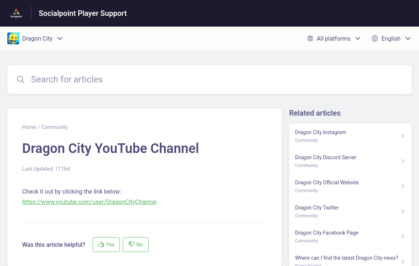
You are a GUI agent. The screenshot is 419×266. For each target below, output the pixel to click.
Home (29, 127)
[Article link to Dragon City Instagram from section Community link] (350, 136)
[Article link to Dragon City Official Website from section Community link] (350, 186)
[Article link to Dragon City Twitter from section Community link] (350, 211)
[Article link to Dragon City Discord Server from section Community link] (350, 161)
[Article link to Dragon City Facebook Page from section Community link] (350, 236)
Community (54, 127)
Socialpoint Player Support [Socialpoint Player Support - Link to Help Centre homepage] (83, 13)
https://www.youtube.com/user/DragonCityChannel (89, 201)
